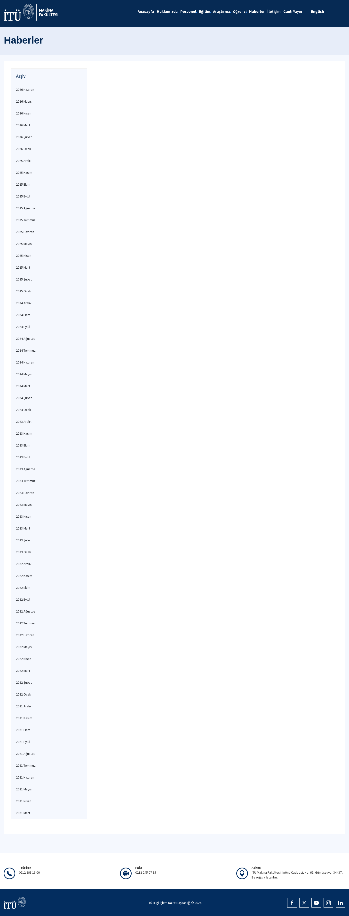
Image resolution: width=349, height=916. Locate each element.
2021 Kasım (24, 718)
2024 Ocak (23, 410)
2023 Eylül (23, 457)
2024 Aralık (24, 303)
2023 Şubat (24, 540)
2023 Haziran (25, 493)
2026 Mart (23, 125)
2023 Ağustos (25, 469)
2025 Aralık (24, 161)
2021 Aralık (24, 706)
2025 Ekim (23, 184)
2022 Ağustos (25, 611)
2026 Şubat (24, 137)
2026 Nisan (23, 113)
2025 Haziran (25, 232)
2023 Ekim (23, 445)
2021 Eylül (23, 742)
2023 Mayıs (24, 504)
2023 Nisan (23, 516)
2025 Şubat (24, 279)
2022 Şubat (24, 682)
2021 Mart (23, 813)
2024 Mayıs (24, 374)
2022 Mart (23, 670)
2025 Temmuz (26, 220)
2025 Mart (23, 267)
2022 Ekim (23, 587)
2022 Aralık (24, 564)
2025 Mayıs (24, 244)
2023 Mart (23, 528)
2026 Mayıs (24, 101)
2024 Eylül (23, 327)
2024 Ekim (23, 315)
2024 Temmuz (26, 350)
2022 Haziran (25, 635)
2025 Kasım (24, 172)
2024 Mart (23, 386)
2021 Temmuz (26, 765)
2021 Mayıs (24, 789)
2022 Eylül (23, 599)
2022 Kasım (24, 576)
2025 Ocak (23, 291)
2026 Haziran (25, 89)
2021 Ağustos (25, 753)
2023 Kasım (24, 433)
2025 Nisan (23, 255)
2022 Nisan (23, 659)
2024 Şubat (24, 398)
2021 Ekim (23, 730)
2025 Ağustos (25, 208)
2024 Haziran (25, 362)
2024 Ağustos (25, 338)
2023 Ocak (23, 552)
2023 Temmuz (26, 481)
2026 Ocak (23, 149)
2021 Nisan (23, 801)
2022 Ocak (23, 694)
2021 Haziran (25, 777)
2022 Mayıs (24, 647)
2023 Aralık (24, 421)
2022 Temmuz (26, 623)
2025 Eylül (23, 196)
